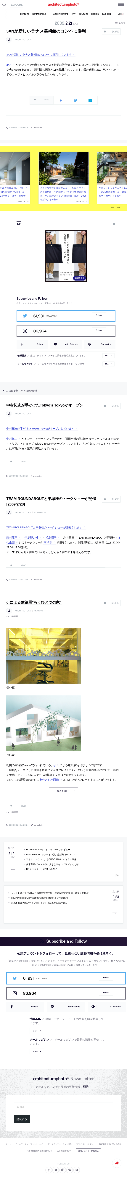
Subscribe (106, 344)
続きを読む (62, 791)
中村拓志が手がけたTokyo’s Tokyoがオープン (44, 405)
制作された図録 (49, 779)
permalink (38, 127)
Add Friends (71, 344)
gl (8, 616)
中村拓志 (11, 438)
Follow (99, 315)
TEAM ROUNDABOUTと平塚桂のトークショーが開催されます (44, 527)
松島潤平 (51, 537)
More (107, 356)
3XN (8, 64)
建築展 (15, 616)
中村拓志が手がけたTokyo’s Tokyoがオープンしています (40, 428)
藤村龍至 (11, 537)
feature (38, 611)
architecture (23, 39)
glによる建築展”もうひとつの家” (34, 602)
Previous (112, 207)
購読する (22, 1119)
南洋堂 (48, 542)
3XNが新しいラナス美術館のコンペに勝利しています (39, 54)
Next (118, 207)
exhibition (40, 512)
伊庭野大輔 (31, 537)
